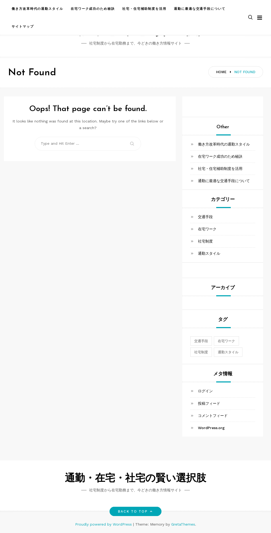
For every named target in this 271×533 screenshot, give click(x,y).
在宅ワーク (207, 229)
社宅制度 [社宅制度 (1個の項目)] (201, 352)
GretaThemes (183, 524)
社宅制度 (205, 241)
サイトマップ (23, 26)
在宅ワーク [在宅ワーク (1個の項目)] (226, 341)
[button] (250, 17)
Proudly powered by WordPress (104, 524)
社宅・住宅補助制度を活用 (144, 9)
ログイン (205, 391)
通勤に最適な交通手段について (199, 9)
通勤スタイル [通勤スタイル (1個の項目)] (228, 352)
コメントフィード (213, 415)
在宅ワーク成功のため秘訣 (93, 9)
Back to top (135, 511)
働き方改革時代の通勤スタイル (37, 9)
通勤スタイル (209, 253)
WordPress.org (211, 428)
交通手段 (205, 217)
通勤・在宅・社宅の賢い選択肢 (135, 479)
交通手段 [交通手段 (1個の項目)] (201, 341)
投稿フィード (209, 403)
